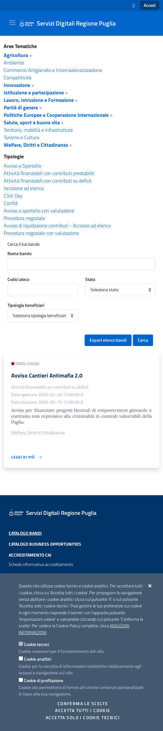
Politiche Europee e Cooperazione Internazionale (56, 115)
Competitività (17, 77)
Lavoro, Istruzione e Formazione (39, 100)
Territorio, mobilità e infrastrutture (38, 130)
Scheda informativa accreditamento (41, 564)
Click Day (13, 195)
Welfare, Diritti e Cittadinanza (36, 145)
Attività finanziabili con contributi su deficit (47, 180)
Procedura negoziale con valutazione (41, 233)
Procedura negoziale (24, 218)
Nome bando (19, 253)
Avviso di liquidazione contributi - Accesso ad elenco (57, 225)
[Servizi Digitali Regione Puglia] (71, 23)
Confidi (11, 203)
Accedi (150, 5)
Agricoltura (16, 55)
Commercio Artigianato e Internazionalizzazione (53, 70)
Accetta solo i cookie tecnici (83, 717)
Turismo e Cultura (21, 137)
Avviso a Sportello (22, 165)
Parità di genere (21, 107)
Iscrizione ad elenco (24, 188)
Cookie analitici (37, 659)
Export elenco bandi (108, 340)
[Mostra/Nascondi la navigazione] (12, 22)
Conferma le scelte (83, 703)
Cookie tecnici (36, 644)
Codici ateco (18, 279)
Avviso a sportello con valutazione (39, 210)
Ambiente (14, 62)
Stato (90, 279)
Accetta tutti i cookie (82, 710)
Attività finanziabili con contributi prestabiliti (49, 173)
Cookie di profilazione (43, 680)
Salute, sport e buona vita (32, 122)
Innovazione (17, 85)
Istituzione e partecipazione (34, 92)
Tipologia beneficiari (25, 305)
